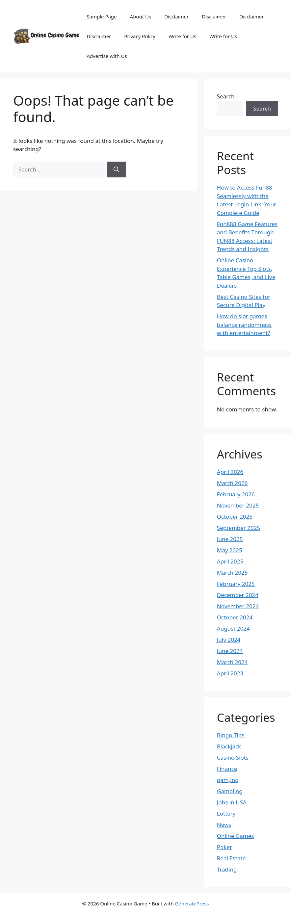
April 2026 (230, 472)
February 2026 (236, 494)
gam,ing (228, 780)
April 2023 (230, 673)
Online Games (235, 836)
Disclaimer (176, 16)
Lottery (226, 813)
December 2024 (237, 595)
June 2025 (230, 539)
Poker (224, 847)
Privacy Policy (139, 36)
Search (226, 96)
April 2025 (230, 561)
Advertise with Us (107, 56)
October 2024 (234, 617)
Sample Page (102, 16)
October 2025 (234, 516)
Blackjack (229, 746)
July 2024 (229, 639)
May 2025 (229, 550)
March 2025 (232, 572)
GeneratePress (192, 903)
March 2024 (232, 662)
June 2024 (230, 651)
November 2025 (238, 505)
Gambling (230, 791)
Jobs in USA (232, 802)
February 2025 (236, 584)
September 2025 (238, 528)
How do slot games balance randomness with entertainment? (244, 324)
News (224, 824)
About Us (140, 16)
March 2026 (232, 483)
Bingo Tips (231, 735)
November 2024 (238, 606)
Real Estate (231, 858)
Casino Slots (233, 757)
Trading (227, 869)
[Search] (116, 169)
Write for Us (182, 36)
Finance (227, 768)
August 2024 (233, 628)
